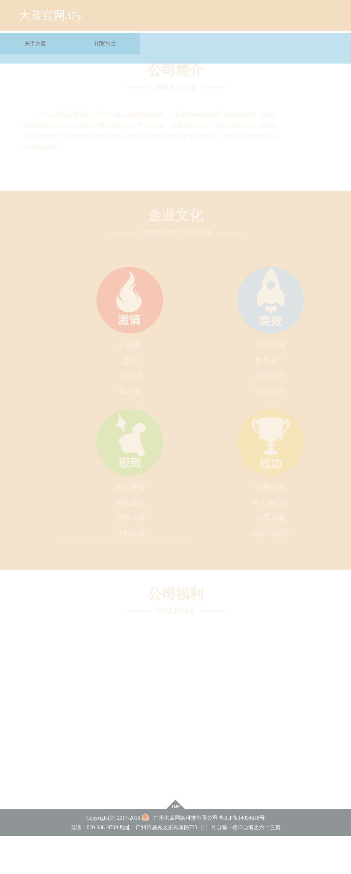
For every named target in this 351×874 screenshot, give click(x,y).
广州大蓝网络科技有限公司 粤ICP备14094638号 (203, 818)
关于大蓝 (35, 39)
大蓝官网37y (50, 11)
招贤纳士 (105, 39)
